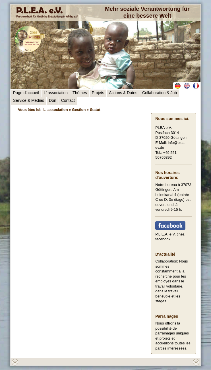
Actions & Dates (123, 92)
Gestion (79, 110)
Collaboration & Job (159, 92)
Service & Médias (28, 100)
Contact (68, 100)
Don (52, 100)
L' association (56, 92)
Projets (98, 92)
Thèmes (80, 92)
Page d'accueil (26, 92)
